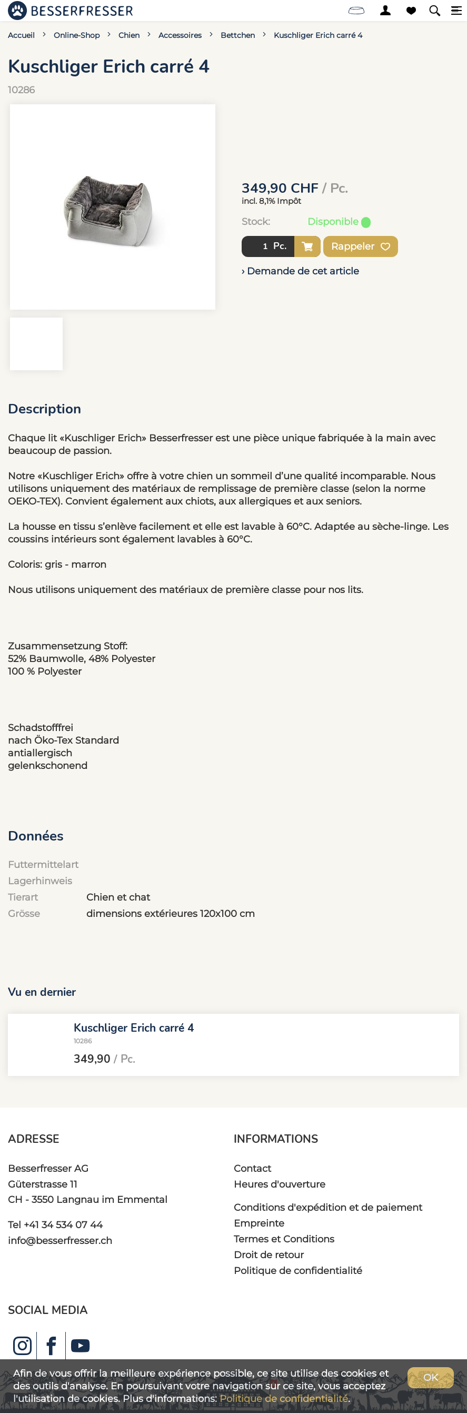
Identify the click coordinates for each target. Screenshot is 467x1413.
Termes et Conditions (284, 1238)
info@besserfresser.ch (60, 1240)
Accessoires (180, 35)
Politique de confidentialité (298, 1270)
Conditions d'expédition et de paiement (328, 1207)
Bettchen (238, 35)
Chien (129, 35)
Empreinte (259, 1223)
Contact (252, 1168)
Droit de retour (269, 1254)
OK (430, 1377)
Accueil (21, 35)
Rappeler (360, 246)
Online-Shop (77, 35)
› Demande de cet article (300, 270)
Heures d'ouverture (279, 1184)
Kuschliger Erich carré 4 (318, 35)
